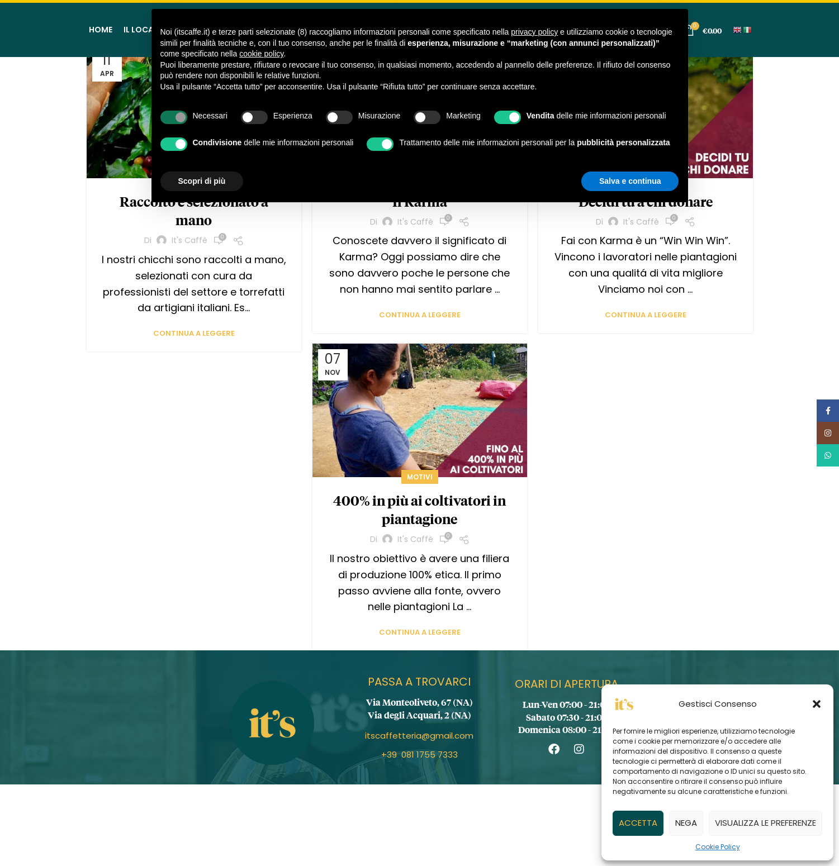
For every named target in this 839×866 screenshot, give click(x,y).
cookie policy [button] (261, 53)
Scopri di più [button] (202, 181)
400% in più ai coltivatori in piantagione (419, 509)
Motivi (420, 477)
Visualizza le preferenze (765, 823)
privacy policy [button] (534, 31)
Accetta (638, 823)
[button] (816, 704)
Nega (686, 823)
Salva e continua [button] (630, 181)
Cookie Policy (717, 846)
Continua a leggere (194, 333)
